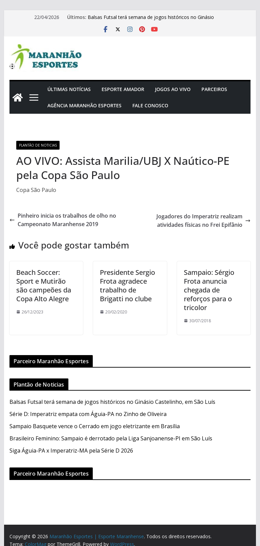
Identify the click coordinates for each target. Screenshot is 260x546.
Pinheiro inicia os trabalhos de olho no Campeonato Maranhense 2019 (62, 220)
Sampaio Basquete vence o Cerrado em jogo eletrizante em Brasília (94, 426)
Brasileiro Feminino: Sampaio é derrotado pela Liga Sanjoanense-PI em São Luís (110, 438)
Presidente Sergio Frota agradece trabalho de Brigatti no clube (127, 285)
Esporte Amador (123, 89)
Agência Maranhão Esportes (84, 105)
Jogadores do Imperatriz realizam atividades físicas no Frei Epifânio (203, 221)
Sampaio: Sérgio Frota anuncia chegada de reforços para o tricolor (209, 290)
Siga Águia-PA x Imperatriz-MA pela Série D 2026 (71, 450)
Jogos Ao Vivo (173, 89)
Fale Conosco (150, 105)
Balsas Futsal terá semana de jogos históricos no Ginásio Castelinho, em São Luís (112, 402)
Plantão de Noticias (38, 145)
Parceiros (214, 89)
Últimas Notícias (69, 89)
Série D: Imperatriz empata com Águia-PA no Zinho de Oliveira (88, 414)
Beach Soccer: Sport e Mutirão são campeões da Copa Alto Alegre (43, 285)
